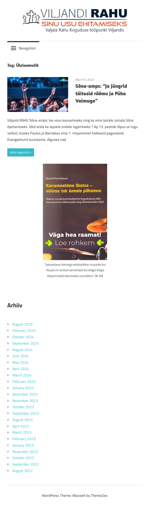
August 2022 (22, 470)
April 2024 (20, 369)
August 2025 (22, 324)
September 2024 (25, 343)
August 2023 (22, 420)
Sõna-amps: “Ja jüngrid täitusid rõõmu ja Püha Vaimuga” (101, 93)
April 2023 (20, 426)
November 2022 (25, 451)
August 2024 (22, 350)
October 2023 (23, 407)
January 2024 (23, 388)
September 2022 (25, 464)
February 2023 (24, 439)
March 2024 (22, 375)
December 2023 (25, 394)
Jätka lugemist (19, 152)
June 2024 (20, 356)
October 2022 (23, 458)
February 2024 (24, 381)
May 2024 (20, 362)
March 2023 (22, 432)
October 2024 (23, 337)
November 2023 (25, 400)
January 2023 (23, 445)
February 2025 (24, 330)
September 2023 (25, 413)
